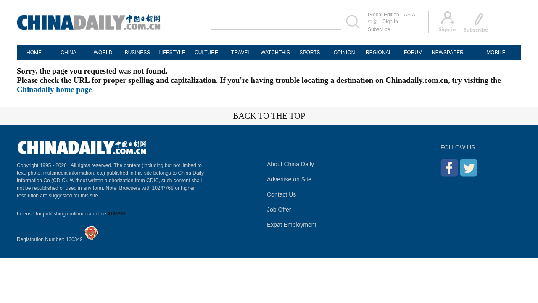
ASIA (409, 15)
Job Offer (279, 209)
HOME (34, 53)
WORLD (103, 53)
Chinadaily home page (54, 89)
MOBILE (495, 53)
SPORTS (309, 53)
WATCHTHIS (275, 53)
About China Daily (290, 164)
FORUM (413, 53)
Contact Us (281, 194)
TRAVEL (241, 53)
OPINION (344, 53)
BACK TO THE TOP (269, 115)
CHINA (68, 53)
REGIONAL (379, 53)
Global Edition (383, 15)
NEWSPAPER (448, 53)
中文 (373, 22)
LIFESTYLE (171, 53)
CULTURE (206, 53)
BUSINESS (137, 53)
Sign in (390, 21)
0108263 (116, 214)
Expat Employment (291, 224)
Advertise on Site (289, 179)
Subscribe (379, 29)
